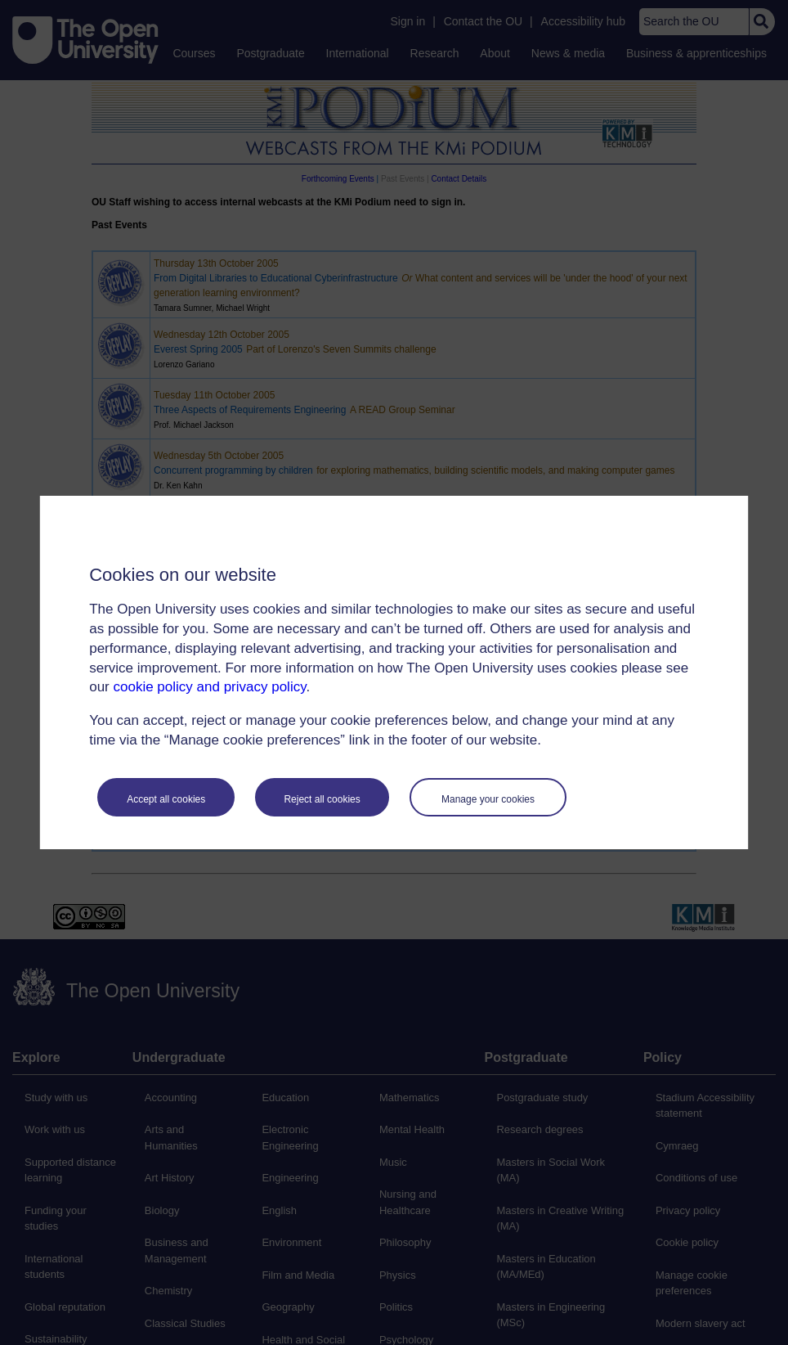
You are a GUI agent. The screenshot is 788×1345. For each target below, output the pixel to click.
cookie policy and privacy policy (210, 687)
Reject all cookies (322, 799)
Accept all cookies (166, 799)
